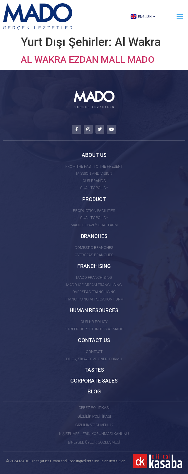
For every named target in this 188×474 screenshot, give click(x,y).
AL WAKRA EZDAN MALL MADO (87, 59)
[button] (180, 16)
